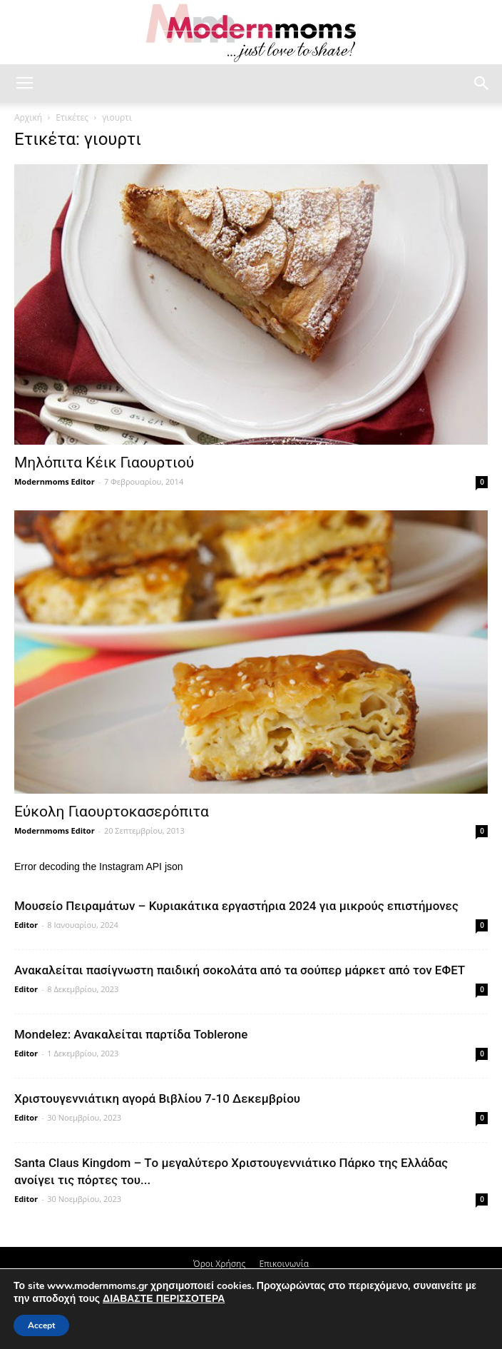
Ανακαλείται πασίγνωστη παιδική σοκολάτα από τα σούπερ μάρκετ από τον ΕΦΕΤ (239, 970)
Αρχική (28, 117)
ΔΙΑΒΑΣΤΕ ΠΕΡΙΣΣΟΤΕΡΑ (164, 1298)
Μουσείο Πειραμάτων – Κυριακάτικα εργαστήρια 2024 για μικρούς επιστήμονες (236, 906)
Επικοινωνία (284, 1264)
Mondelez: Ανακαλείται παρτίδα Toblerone (130, 1034)
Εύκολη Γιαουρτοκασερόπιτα (111, 811)
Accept (41, 1325)
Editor (26, 924)
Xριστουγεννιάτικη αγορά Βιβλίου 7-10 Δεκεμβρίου (157, 1098)
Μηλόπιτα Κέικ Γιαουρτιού (104, 462)
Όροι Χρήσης (219, 1264)
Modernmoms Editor (54, 481)
